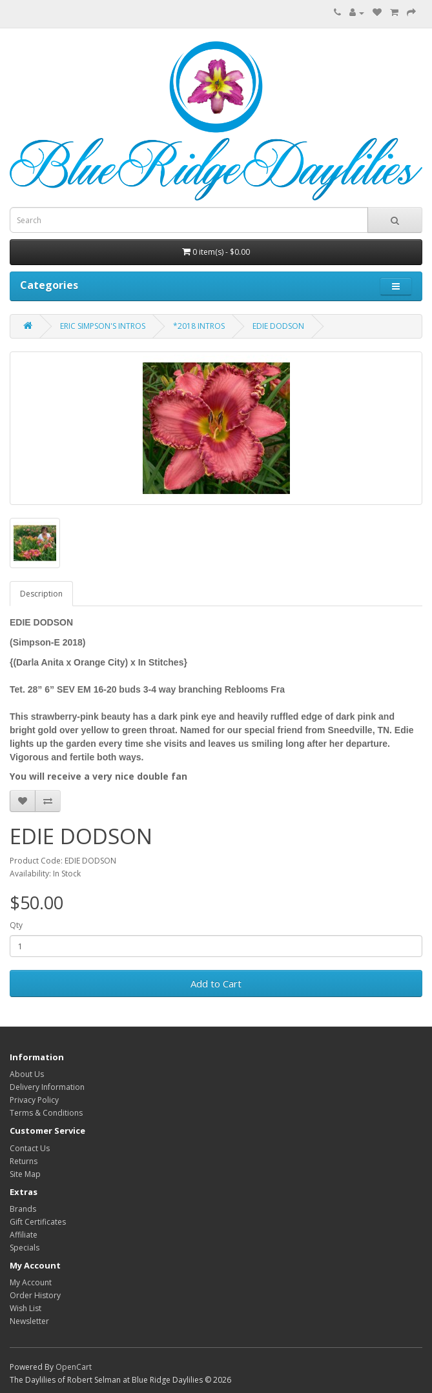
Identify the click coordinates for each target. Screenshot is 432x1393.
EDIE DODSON (278, 326)
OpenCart (74, 1366)
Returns (23, 1161)
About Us (27, 1074)
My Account (31, 1282)
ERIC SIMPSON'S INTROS (102, 326)
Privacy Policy (34, 1099)
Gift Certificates (38, 1221)
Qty (16, 925)
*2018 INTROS (199, 326)
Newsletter (29, 1321)
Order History (35, 1295)
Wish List (25, 1308)
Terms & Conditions (46, 1112)
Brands (23, 1208)
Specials (24, 1247)
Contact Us (30, 1148)
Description (41, 593)
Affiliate (23, 1234)
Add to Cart (216, 983)
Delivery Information (47, 1087)
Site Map (25, 1174)
